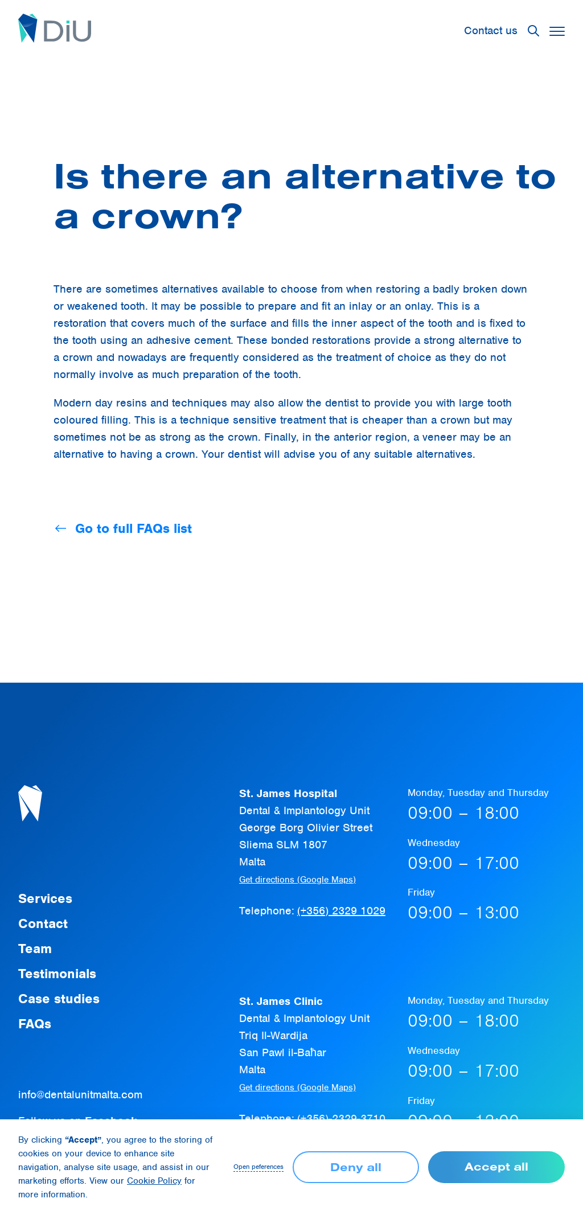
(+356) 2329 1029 (341, 911)
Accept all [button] (496, 1166)
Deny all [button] (355, 1167)
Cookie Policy (154, 1181)
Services (45, 898)
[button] (533, 31)
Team (35, 948)
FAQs (34, 1023)
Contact (43, 923)
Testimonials (57, 973)
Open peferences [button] (258, 1167)
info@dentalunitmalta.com (80, 1094)
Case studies (59, 998)
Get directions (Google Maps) (297, 879)
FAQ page (214, 121)
